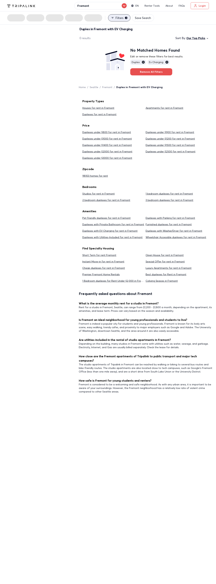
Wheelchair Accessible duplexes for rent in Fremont (176, 237)
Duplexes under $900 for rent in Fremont (170, 132)
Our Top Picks (197, 38)
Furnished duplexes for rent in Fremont (169, 224)
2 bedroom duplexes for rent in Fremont (106, 200)
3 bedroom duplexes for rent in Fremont (169, 200)
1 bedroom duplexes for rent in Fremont (169, 193)
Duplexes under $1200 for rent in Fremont (170, 138)
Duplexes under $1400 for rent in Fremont (107, 145)
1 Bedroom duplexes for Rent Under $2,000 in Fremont (114, 280)
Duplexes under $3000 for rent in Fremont (107, 158)
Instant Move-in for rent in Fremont (103, 261)
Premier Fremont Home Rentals (101, 274)
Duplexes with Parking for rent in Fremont (170, 218)
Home (82, 87)
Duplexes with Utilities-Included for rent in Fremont (112, 237)
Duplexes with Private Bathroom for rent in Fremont (113, 224)
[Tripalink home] (21, 5)
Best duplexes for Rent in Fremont (166, 274)
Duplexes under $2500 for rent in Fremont (170, 151)
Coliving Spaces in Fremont (162, 280)
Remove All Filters (151, 71)
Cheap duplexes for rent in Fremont (103, 268)
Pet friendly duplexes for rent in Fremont (106, 218)
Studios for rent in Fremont (98, 193)
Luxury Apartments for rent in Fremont (169, 268)
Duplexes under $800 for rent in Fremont (106, 132)
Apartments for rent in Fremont (164, 108)
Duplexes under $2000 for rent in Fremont (107, 151)
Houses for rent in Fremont (98, 108)
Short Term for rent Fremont (99, 255)
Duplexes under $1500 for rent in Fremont (170, 145)
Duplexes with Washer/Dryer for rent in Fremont (174, 230)
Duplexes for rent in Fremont (99, 114)
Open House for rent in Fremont (165, 255)
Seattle (94, 87)
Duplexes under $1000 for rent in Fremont (107, 138)
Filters (119, 17)
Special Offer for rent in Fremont (165, 261)
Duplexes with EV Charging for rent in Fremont (110, 230)
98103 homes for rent (95, 175)
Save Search (143, 17)
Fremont (107, 87)
